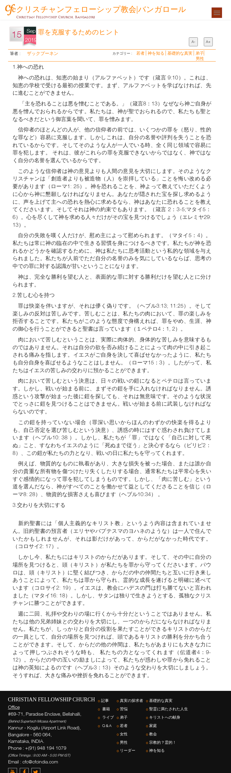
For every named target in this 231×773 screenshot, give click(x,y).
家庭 (153, 725)
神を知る (157, 53)
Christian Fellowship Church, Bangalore (55, 17)
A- (193, 41)
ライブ (107, 717)
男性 (200, 58)
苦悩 (124, 709)
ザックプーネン (42, 53)
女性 (124, 734)
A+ (208, 41)
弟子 (199, 53)
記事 (105, 700)
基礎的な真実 (180, 53)
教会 (153, 734)
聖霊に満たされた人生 (168, 709)
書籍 (105, 709)
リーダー (127, 750)
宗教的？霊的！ (162, 742)
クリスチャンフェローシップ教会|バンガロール (101, 8)
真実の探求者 (131, 700)
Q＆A (106, 725)
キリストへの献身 (164, 717)
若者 (141, 53)
